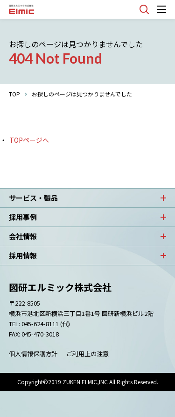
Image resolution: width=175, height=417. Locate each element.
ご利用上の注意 (87, 353)
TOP (14, 94)
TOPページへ (29, 140)
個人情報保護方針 (33, 353)
